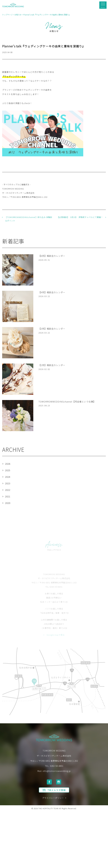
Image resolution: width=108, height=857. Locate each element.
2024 (7, 477)
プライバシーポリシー (53, 800)
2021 (7, 496)
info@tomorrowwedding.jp (57, 772)
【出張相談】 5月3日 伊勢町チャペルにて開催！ (80, 217)
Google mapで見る (56, 639)
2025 (7, 470)
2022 (7, 490)
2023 (7, 483)
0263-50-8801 (56, 767)
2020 (7, 503)
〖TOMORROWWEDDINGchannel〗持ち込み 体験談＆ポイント (28, 219)
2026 (7, 464)
